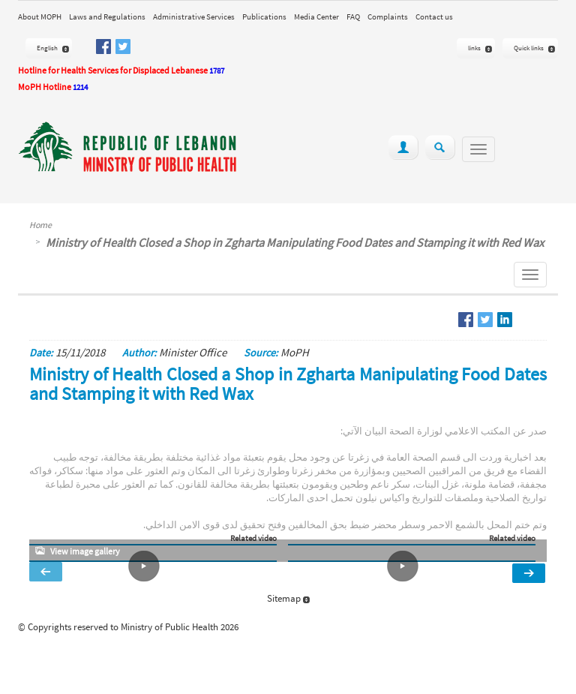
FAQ (353, 16)
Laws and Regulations (107, 16)
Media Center (316, 16)
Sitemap (288, 598)
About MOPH (40, 16)
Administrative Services (194, 16)
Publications (264, 16)
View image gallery (85, 551)
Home (40, 224)
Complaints (388, 16)
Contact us (434, 16)
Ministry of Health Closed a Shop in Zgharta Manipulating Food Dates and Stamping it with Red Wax (295, 242)
